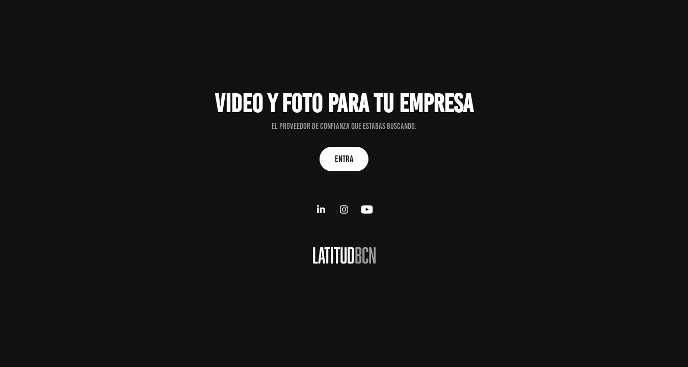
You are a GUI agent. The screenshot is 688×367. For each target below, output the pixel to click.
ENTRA (344, 159)
